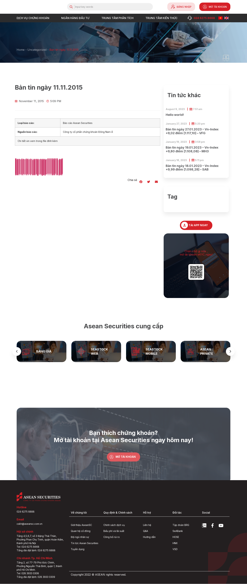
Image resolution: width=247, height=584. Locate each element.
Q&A (145, 531)
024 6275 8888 (25, 511)
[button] (141, 182)
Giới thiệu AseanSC (81, 525)
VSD (175, 549)
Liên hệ (147, 525)
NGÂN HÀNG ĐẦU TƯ (76, 18)
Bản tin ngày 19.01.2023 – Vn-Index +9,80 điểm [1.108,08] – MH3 (192, 149)
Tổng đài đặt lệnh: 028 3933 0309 (36, 577)
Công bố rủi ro (111, 537)
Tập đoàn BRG (181, 525)
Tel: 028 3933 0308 (28, 573)
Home (21, 49)
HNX (175, 543)
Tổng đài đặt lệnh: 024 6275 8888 (36, 550)
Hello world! (175, 115)
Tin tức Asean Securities (84, 543)
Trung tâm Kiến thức (162, 18)
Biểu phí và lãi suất (113, 531)
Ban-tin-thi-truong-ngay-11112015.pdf (39, 174)
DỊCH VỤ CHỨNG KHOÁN (34, 18)
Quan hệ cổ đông (80, 531)
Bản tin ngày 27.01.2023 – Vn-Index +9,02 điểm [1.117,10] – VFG (192, 131)
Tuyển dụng (77, 549)
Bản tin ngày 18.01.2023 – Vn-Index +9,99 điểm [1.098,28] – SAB (192, 167)
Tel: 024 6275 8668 (28, 546)
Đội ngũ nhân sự (80, 537)
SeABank (178, 531)
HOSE (176, 537)
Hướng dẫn (149, 537)
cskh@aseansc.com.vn (29, 523)
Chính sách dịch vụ (114, 525)
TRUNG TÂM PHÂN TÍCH (118, 18)
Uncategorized (36, 49)
